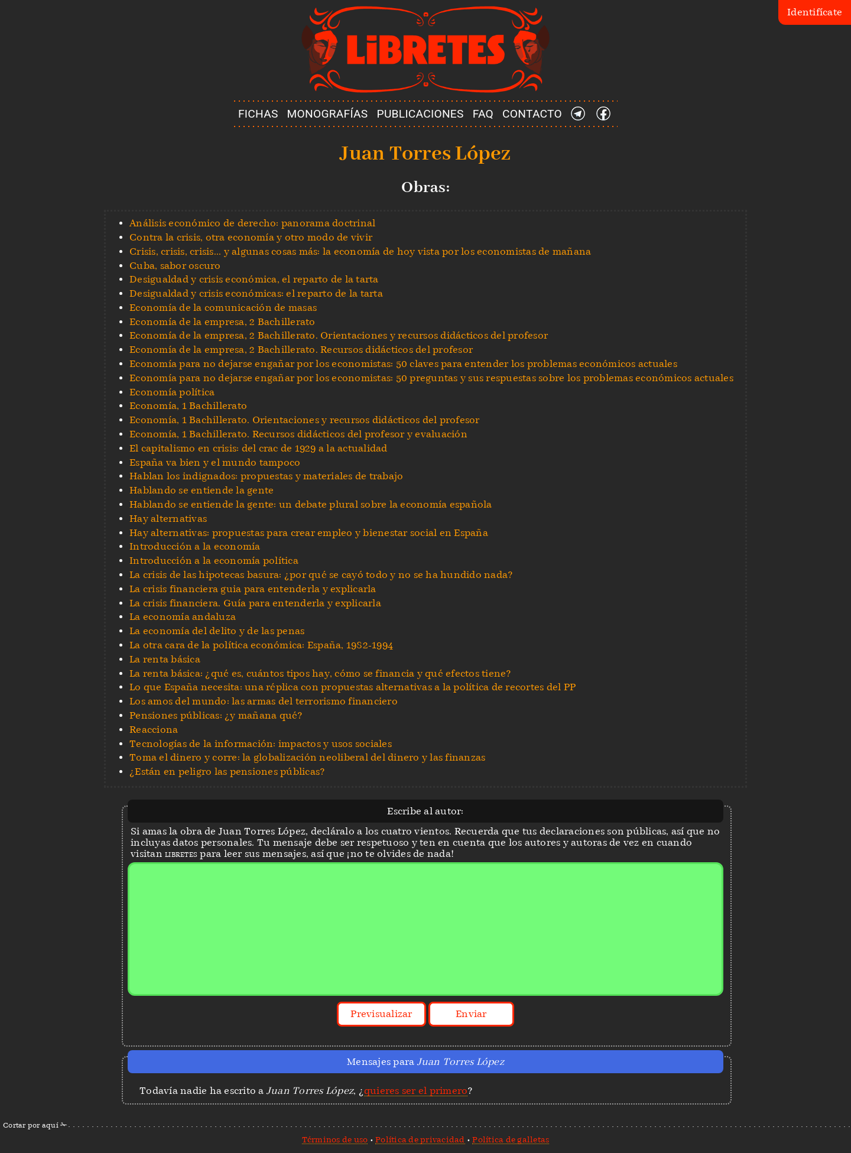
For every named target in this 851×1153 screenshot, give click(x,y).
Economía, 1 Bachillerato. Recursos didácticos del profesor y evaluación (298, 434)
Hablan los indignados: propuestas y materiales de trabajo (266, 476)
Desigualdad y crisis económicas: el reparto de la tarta (256, 293)
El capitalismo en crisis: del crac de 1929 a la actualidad (258, 448)
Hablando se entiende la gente (201, 490)
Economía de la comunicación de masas (223, 307)
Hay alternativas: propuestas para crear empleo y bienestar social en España (308, 532)
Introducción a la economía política (213, 560)
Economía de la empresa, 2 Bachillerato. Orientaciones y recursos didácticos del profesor (338, 335)
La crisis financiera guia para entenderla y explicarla (252, 589)
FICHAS (258, 114)
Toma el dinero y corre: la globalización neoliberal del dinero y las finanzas (307, 757)
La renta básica (164, 659)
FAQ (483, 114)
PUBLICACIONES (420, 114)
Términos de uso (335, 1139)
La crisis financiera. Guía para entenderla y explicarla (255, 603)
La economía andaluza (182, 616)
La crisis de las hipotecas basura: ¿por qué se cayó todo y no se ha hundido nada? (320, 574)
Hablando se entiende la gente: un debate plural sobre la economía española (310, 504)
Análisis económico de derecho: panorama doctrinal (252, 223)
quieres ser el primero (416, 1090)
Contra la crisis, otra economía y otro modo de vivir (250, 237)
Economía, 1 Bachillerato (188, 405)
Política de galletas (510, 1139)
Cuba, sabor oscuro (175, 265)
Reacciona (153, 729)
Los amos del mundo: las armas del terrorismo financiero (263, 701)
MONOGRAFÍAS (327, 114)
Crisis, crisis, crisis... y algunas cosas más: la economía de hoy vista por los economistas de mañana (360, 251)
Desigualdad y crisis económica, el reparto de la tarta (254, 279)
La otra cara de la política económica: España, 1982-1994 (261, 645)
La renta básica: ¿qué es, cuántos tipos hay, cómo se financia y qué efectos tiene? (320, 673)
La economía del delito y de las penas (216, 630)
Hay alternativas (168, 518)
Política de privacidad (420, 1139)
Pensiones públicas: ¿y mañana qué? (216, 715)
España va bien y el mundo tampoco (214, 462)
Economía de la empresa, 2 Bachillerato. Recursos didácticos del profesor (301, 349)
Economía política (172, 392)
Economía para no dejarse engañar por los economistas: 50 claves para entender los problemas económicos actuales (403, 363)
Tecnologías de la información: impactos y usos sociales (260, 743)
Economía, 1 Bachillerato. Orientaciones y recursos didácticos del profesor (304, 420)
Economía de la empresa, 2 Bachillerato (222, 321)
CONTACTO (532, 114)
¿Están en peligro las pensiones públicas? (226, 771)
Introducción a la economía (195, 546)
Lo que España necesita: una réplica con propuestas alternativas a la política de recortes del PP (352, 687)
